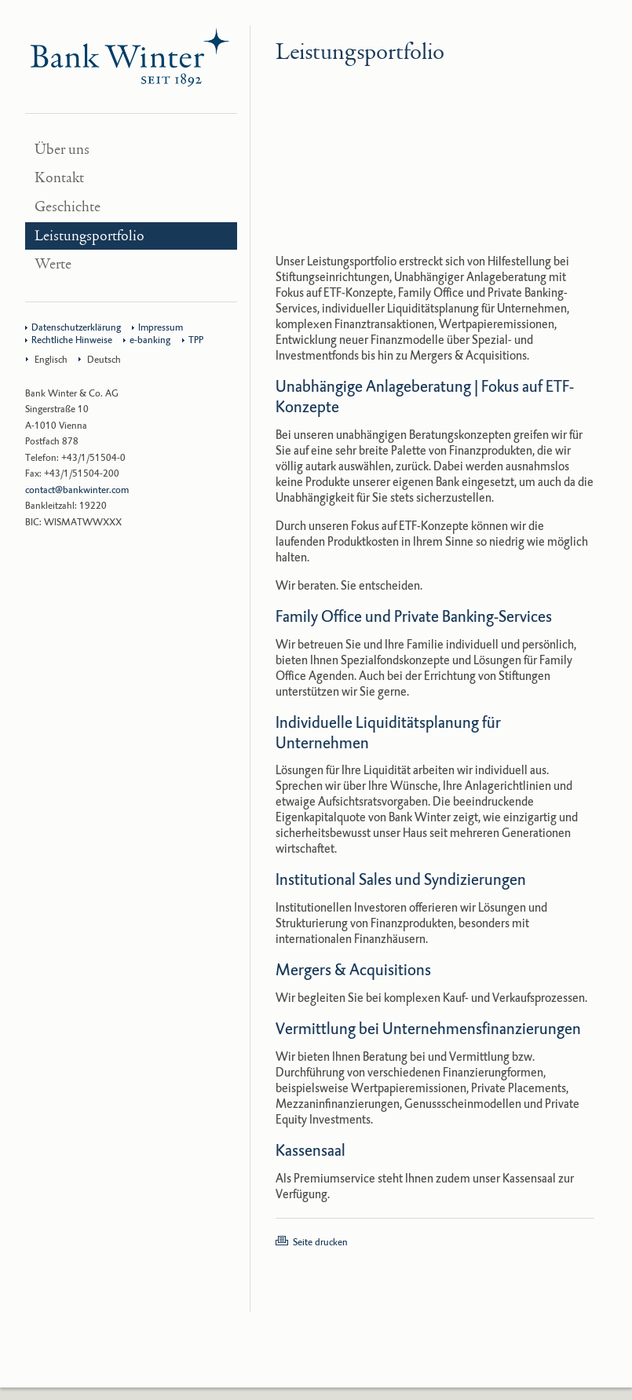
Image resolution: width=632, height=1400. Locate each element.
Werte (53, 264)
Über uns (62, 150)
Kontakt (59, 178)
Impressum (160, 327)
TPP (195, 340)
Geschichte (67, 207)
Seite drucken (320, 1242)
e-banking (150, 340)
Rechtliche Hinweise (71, 340)
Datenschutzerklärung (76, 327)
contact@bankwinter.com (77, 490)
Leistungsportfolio (89, 236)
